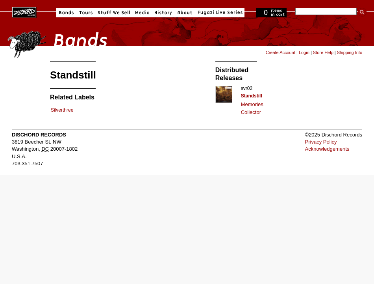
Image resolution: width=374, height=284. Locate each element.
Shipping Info (349, 52)
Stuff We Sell (114, 12)
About (185, 12)
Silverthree (62, 110)
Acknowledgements (327, 149)
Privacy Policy (321, 142)
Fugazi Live (219, 12)
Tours (86, 12)
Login (304, 52)
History (163, 12)
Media (142, 12)
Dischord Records (24, 11)
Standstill (251, 96)
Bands (66, 12)
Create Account (280, 52)
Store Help (323, 52)
